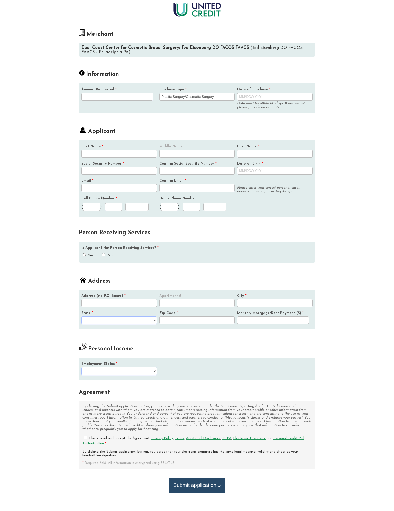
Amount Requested (99, 89)
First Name (92, 146)
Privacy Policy (162, 438)
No (107, 255)
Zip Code (168, 313)
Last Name (248, 146)
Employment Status (99, 364)
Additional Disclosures (203, 438)
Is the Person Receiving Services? (120, 248)
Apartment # (170, 296)
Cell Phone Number (99, 198)
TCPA (226, 438)
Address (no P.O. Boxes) (103, 296)
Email (87, 181)
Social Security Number (102, 164)
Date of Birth (250, 164)
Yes (88, 255)
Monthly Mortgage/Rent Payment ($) (270, 313)
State (87, 313)
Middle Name (170, 146)
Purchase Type (173, 89)
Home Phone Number (177, 198)
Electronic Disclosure (249, 438)
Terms (179, 438)
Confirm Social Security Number (188, 164)
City (242, 296)
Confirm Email (172, 181)
